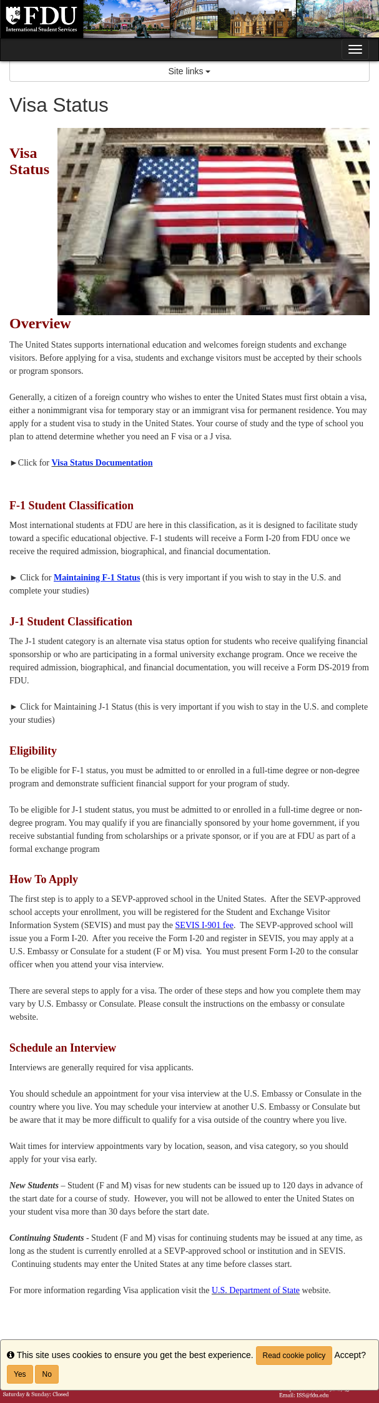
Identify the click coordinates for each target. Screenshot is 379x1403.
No (46, 1374)
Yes (20, 1374)
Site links (190, 71)
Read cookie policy (294, 1355)
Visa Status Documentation (102, 462)
